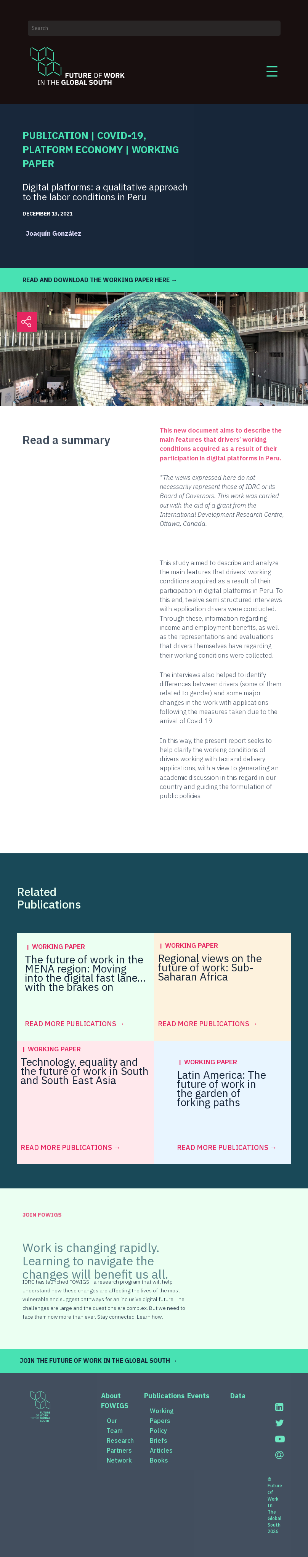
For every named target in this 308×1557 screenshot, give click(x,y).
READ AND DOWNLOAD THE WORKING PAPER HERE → (99, 280)
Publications (164, 1395)
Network (119, 1460)
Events (198, 1395)
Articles (161, 1450)
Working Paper (58, 946)
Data (237, 1395)
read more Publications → (75, 1023)
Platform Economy (72, 149)
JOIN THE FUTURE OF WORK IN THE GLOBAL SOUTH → (99, 1360)
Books (159, 1460)
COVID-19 (120, 135)
